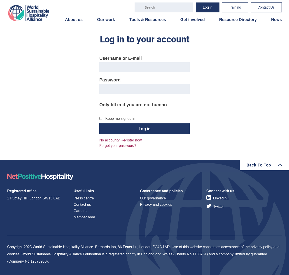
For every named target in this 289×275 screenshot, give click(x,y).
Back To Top (259, 165)
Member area (84, 217)
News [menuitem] (276, 19)
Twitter (218, 206)
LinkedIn (220, 198)
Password (110, 79)
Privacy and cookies (156, 204)
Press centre (84, 198)
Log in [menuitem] (207, 7)
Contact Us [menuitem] (266, 7)
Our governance (153, 198)
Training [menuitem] (235, 7)
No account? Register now (120, 140)
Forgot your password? (117, 146)
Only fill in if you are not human (133, 104)
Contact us (82, 204)
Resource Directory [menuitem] (238, 19)
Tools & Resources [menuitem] (147, 19)
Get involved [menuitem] (192, 19)
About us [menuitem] (74, 19)
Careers (80, 211)
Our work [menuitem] (106, 19)
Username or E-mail (120, 58)
